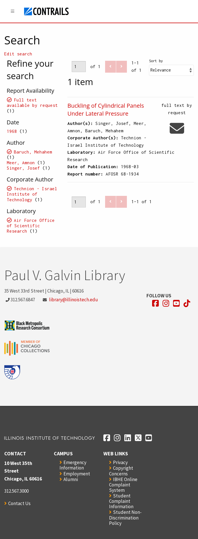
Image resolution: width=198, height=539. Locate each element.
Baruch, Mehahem (33, 151)
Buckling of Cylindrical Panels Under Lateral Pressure (105, 109)
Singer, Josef (23, 167)
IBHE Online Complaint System (123, 484)
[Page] (79, 66)
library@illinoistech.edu (73, 299)
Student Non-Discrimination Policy (125, 517)
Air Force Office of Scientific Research (31, 225)
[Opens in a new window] (155, 303)
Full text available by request (32, 102)
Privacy (120, 462)
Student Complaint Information (121, 501)
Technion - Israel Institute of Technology (32, 194)
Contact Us (19, 503)
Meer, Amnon (21, 162)
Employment (76, 474)
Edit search (18, 53)
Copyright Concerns (121, 471)
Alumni (70, 479)
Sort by (156, 61)
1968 (12, 131)
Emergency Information (72, 465)
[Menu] (13, 11)
